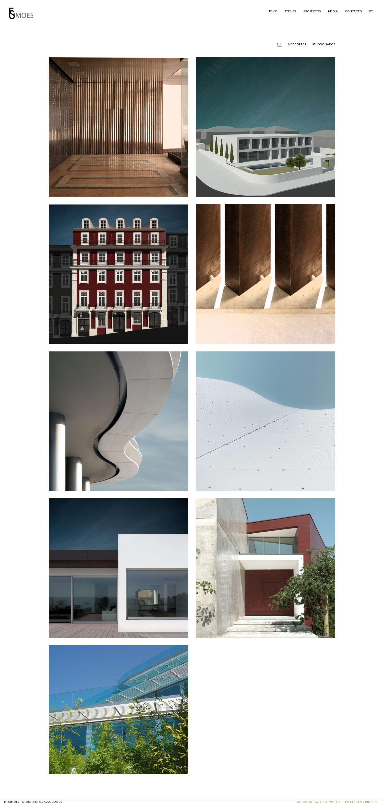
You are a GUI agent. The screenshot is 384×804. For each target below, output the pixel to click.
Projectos (312, 11)
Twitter (320, 802)
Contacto (353, 11)
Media (333, 11)
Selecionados (323, 44)
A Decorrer (297, 44)
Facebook (304, 802)
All (279, 44)
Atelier (290, 11)
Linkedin (370, 802)
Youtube (336, 802)
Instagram (353, 802)
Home (272, 11)
